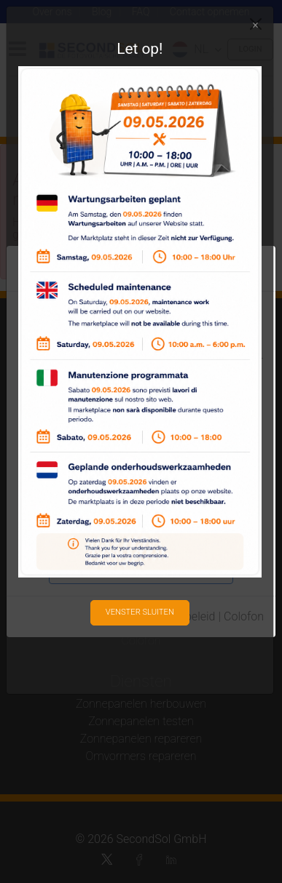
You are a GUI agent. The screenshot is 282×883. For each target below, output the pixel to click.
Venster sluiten (140, 612)
